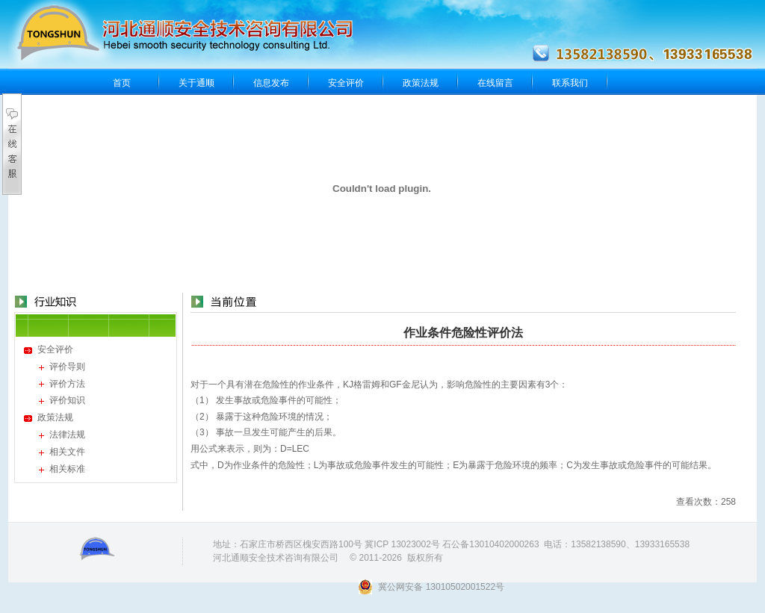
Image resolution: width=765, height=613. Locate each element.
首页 (122, 83)
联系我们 (570, 83)
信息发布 (271, 83)
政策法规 (421, 83)
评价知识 (67, 400)
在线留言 (495, 83)
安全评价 (346, 83)
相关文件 (67, 451)
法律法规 (67, 434)
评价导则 (67, 366)
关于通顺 (196, 83)
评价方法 (67, 384)
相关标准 (67, 469)
